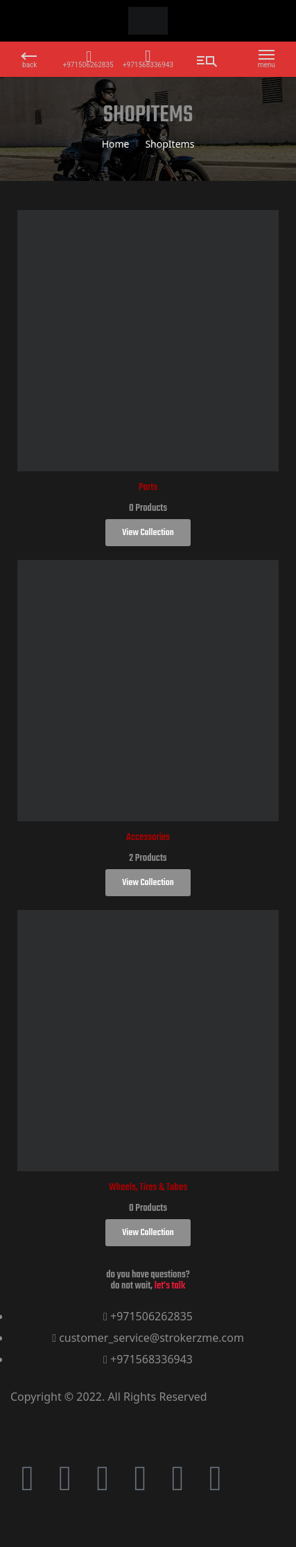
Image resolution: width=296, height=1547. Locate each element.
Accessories (148, 838)
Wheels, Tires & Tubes (148, 1188)
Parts (148, 488)
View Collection (148, 532)
